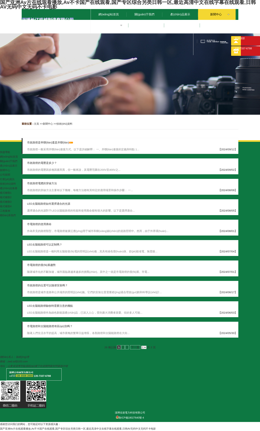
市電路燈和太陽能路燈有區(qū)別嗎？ (50, 326)
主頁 (36, 123)
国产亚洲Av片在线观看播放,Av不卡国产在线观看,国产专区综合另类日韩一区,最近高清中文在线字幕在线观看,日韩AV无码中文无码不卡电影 (78, 428)
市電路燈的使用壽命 (39, 224)
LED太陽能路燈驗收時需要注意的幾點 (50, 305)
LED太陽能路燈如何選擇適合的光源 (48, 203)
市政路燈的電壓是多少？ (42, 162)
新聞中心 (48, 123)
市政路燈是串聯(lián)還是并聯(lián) (48, 142)
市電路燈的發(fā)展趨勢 (41, 264)
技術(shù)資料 (64, 123)
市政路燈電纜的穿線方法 (42, 183)
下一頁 (135, 347)
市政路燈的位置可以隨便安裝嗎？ (47, 285)
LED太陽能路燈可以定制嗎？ (44, 244)
